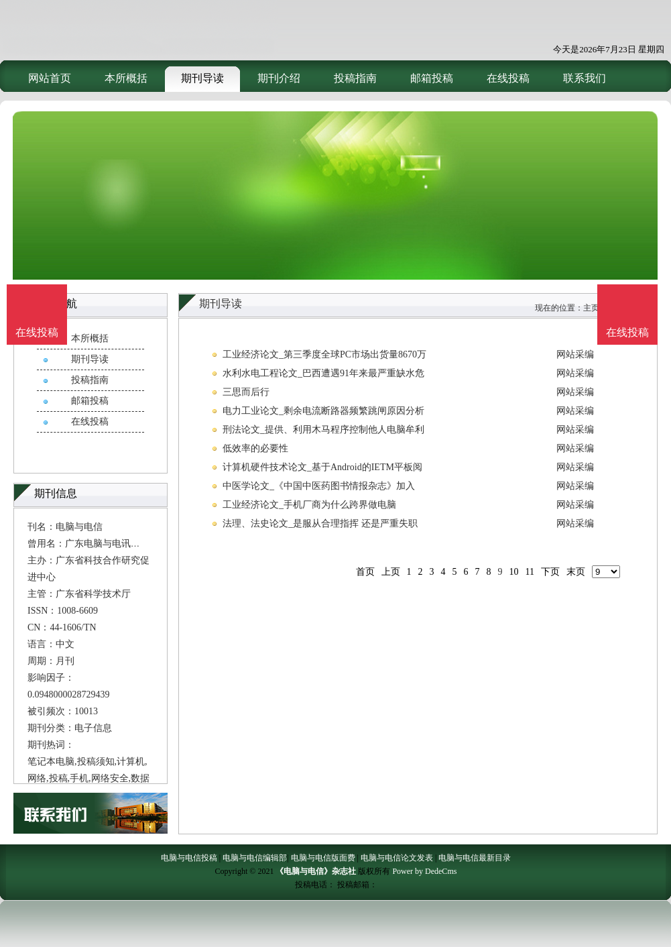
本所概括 (126, 78)
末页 (575, 572)
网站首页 (49, 78)
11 (530, 572)
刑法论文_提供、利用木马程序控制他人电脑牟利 (323, 430)
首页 (365, 572)
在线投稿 (508, 78)
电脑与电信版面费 (323, 857)
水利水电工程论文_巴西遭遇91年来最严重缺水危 (323, 373)
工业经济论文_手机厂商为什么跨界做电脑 (309, 505)
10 (514, 572)
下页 (550, 572)
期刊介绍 (278, 78)
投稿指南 (355, 78)
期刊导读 (202, 78)
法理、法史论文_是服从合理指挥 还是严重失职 (320, 523)
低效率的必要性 (255, 448)
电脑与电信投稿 (189, 857)
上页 (390, 572)
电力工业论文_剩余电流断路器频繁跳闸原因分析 (323, 411)
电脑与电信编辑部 (255, 857)
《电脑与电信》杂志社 (316, 871)
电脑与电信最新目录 (474, 857)
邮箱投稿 (431, 78)
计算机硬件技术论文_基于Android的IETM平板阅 (322, 467)
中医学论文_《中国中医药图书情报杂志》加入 (319, 486)
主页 (591, 308)
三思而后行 (246, 392)
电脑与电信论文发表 (397, 857)
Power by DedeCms (424, 871)
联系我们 (584, 78)
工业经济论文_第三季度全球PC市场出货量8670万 (324, 354)
